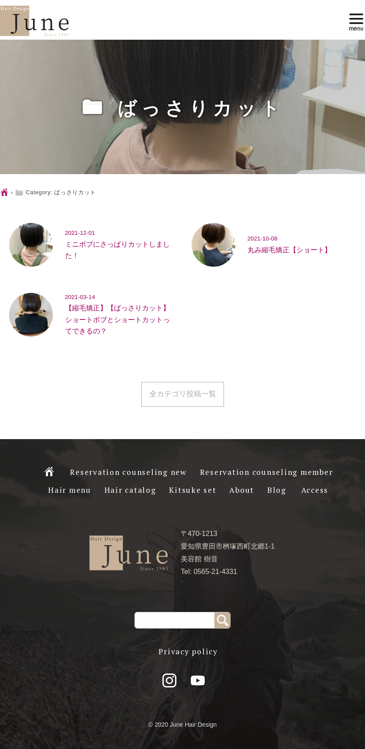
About (241, 490)
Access (315, 490)
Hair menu (69, 490)
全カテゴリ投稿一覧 (182, 394)
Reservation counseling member (266, 472)
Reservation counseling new (128, 472)
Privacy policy (188, 651)
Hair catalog (130, 490)
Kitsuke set (192, 490)
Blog (276, 490)
